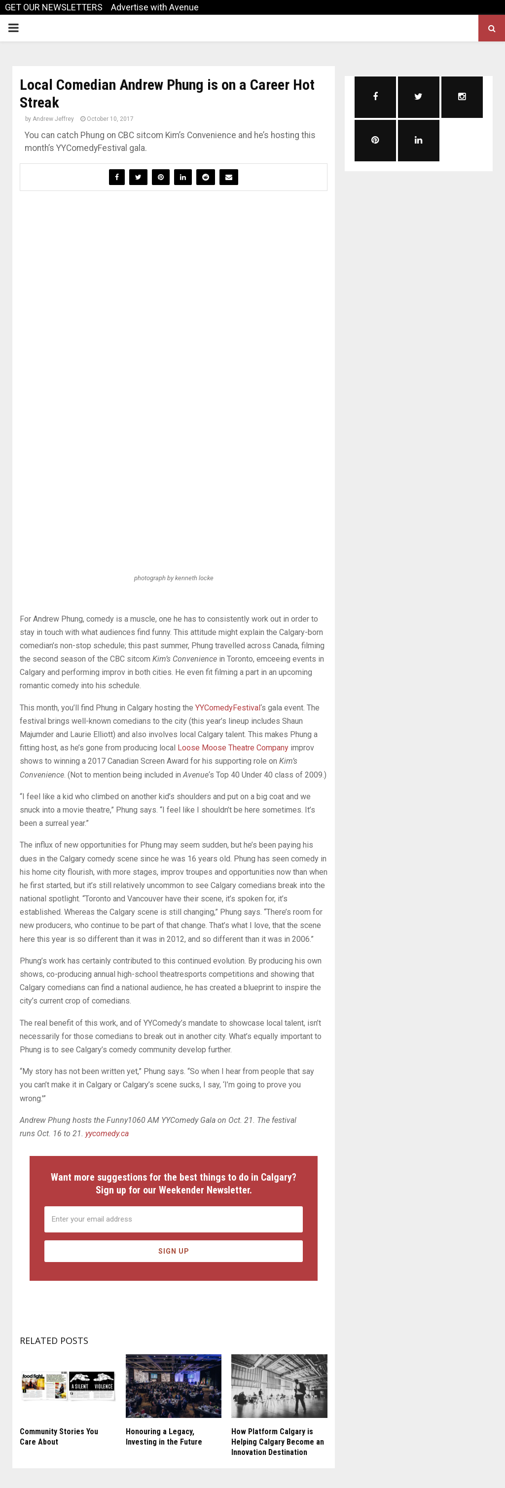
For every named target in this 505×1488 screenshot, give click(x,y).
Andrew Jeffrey (53, 118)
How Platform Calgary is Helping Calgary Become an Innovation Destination (277, 1442)
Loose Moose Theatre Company (233, 747)
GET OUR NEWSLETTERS (54, 7)
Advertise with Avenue (155, 7)
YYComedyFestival (227, 707)
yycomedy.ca (107, 1133)
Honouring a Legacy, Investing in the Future (164, 1437)
